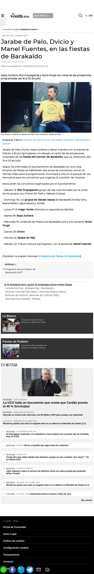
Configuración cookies (16, 547)
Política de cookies (13, 541)
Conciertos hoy (14, 288)
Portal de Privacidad (14, 527)
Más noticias (86, 500)
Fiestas (36, 298)
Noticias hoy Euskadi (17, 298)
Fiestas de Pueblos (15, 341)
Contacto (8, 561)
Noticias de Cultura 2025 (44, 295)
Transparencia (11, 554)
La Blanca (9, 316)
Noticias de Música (16, 295)
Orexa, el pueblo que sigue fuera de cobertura (46, 445)
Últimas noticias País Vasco (21, 291)
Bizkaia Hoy (32, 288)
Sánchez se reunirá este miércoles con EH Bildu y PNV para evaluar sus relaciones (43, 415)
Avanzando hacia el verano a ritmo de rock (50, 494)
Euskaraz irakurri (29, 29)
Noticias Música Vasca (52, 291)
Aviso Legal (9, 534)
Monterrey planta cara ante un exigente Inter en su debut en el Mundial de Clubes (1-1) (44, 423)
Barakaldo (47, 288)
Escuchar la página (11, 30)
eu (86, 15)
